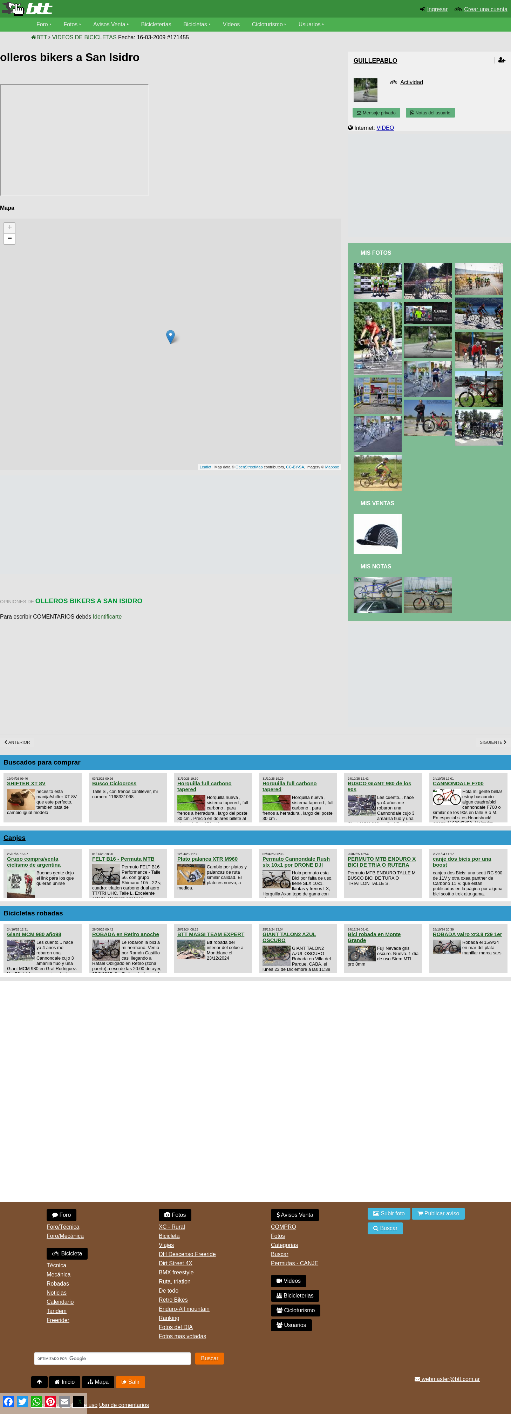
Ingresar (437, 9)
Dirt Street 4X (175, 1263)
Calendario (60, 1302)
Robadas (58, 1284)
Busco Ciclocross (114, 783)
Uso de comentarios (124, 1405)
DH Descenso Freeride (187, 1254)
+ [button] (9, 228)
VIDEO (385, 128)
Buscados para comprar (42, 762)
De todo (168, 1291)
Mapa (98, 1382)
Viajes (166, 1245)
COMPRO (283, 1227)
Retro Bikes (173, 1300)
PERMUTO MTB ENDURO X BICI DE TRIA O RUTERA (382, 862)
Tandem (57, 1311)
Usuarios (310, 24)
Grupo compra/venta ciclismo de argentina (34, 862)
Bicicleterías (157, 24)
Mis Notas (376, 566)
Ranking (169, 1318)
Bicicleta (67, 1253)
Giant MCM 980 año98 (34, 934)
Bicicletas (196, 24)
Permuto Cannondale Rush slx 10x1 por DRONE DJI (296, 862)
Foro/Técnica (63, 1227)
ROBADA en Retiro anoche (125, 934)
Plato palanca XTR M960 (207, 859)
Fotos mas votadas (182, 1336)
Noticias (57, 1293)
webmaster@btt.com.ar (447, 1379)
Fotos (71, 24)
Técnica (56, 1265)
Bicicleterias (295, 1296)
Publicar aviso (438, 1213)
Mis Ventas (378, 503)
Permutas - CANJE (294, 1263)
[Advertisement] (127, 524)
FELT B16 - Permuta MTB (123, 859)
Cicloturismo (267, 24)
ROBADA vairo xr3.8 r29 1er (467, 934)
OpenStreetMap (249, 467)
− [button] (9, 239)
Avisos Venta (110, 24)
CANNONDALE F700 (458, 783)
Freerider (58, 1320)
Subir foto (389, 1213)
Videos (231, 24)
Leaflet (205, 467)
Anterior (17, 742)
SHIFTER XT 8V (26, 783)
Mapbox (332, 467)
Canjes (15, 837)
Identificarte (107, 617)
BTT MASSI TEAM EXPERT (210, 934)
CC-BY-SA (295, 467)
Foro (42, 24)
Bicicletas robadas (33, 913)
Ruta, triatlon (175, 1282)
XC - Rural (172, 1227)
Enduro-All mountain (184, 1309)
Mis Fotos (376, 253)
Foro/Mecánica (65, 1236)
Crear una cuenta (485, 9)
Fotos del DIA (176, 1327)
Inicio (65, 1382)
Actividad (411, 82)
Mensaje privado (376, 112)
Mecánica (58, 1275)
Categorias (284, 1245)
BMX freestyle (176, 1272)
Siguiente (493, 742)
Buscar (279, 1254)
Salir (130, 1382)
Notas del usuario (430, 112)
